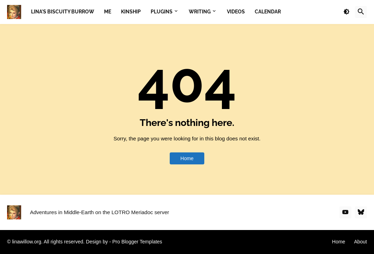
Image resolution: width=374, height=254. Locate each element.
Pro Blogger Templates (137, 241)
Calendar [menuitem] (268, 11)
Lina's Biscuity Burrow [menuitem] (62, 11)
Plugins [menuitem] (162, 11)
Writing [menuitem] (200, 11)
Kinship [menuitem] (131, 11)
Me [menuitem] (107, 11)
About (360, 241)
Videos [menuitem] (236, 11)
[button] (346, 12)
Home (186, 158)
